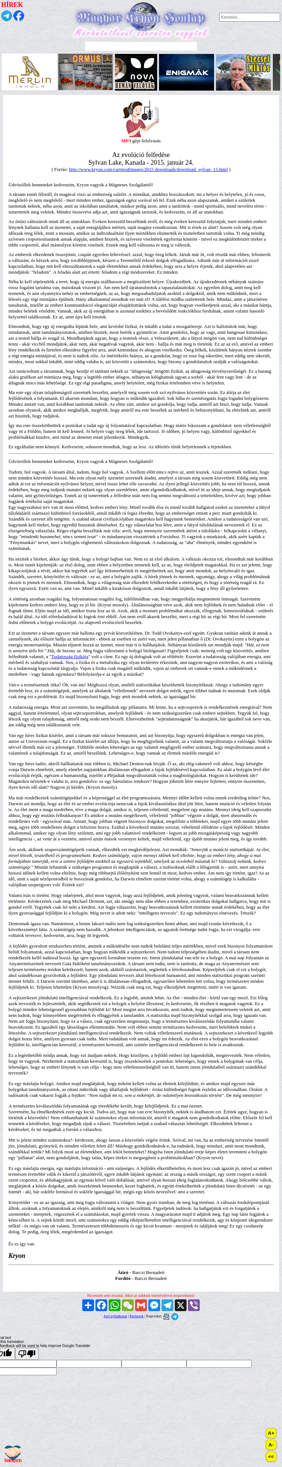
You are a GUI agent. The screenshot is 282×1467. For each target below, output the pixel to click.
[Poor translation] (27, 1354)
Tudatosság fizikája (69, 656)
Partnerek (137, 1316)
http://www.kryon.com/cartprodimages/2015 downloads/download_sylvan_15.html (148, 169)
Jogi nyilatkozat (115, 1316)
